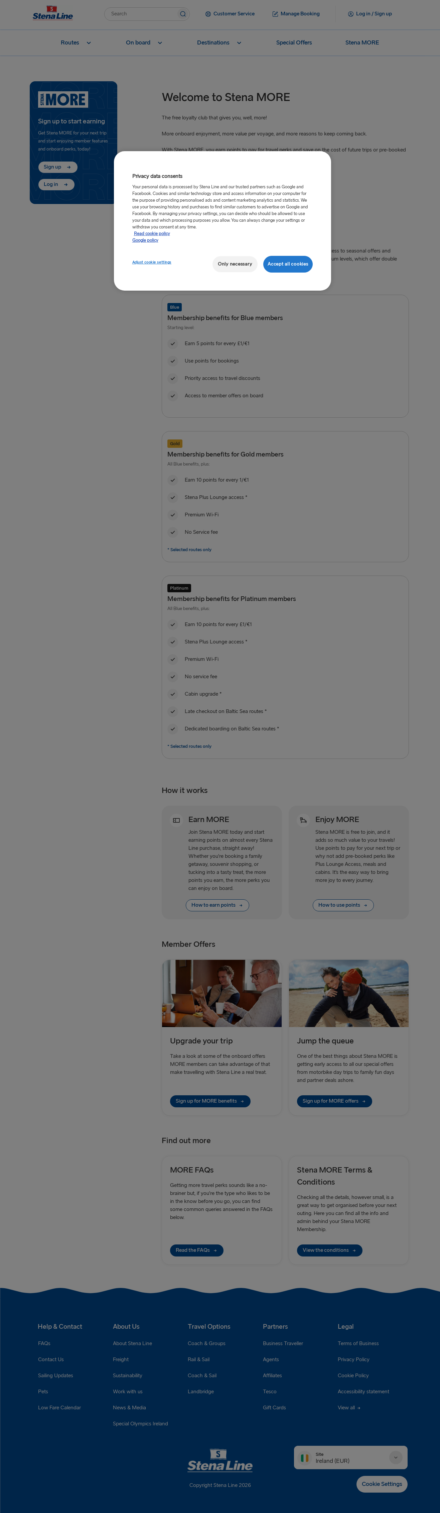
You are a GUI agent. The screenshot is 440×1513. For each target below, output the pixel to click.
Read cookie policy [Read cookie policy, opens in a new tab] (152, 233)
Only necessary (235, 264)
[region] (222, 221)
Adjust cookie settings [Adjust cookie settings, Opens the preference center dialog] (152, 262)
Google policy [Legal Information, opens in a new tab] (145, 240)
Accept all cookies (288, 264)
